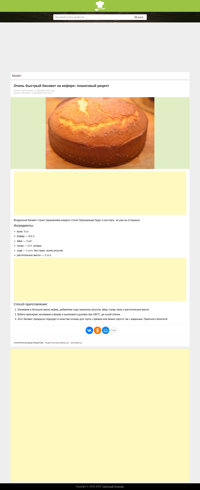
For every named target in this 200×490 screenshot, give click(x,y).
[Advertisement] (100, 46)
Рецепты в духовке (57, 343)
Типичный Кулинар (113, 486)
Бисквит (16, 75)
